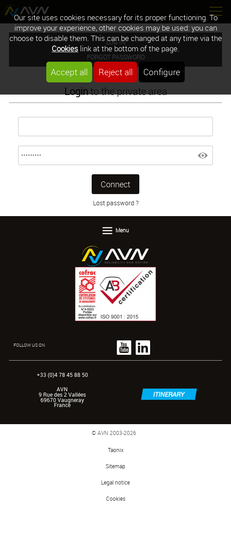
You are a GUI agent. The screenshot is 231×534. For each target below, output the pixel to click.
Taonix (116, 450)
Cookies (65, 48)
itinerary (168, 394)
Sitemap (115, 466)
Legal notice (115, 482)
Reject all (115, 72)
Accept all (69, 72)
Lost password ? (115, 203)
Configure (161, 72)
